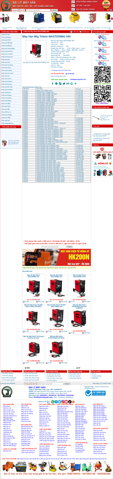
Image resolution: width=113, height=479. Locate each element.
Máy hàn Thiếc (6, 117)
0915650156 (52, 395)
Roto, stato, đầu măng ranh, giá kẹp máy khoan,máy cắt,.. (90, 459)
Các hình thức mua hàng (54, 378)
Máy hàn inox (6, 76)
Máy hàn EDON (6, 40)
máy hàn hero (71, 268)
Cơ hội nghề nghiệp (8, 380)
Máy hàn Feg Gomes (7, 73)
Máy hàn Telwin (6, 67)
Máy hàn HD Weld (7, 86)
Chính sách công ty (30, 371)
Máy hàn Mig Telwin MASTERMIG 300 (56, 276)
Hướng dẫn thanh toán (54, 376)
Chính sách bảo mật (31, 373)
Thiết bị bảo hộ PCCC (28, 452)
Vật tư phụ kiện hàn (7, 123)
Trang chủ (15, 10)
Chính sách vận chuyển (32, 380)
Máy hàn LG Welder (81, 423)
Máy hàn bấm (6, 109)
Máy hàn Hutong (6, 95)
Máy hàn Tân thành (7, 65)
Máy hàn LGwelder (7, 54)
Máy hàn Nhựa (6, 103)
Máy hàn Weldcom (7, 81)
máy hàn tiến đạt (41, 268)
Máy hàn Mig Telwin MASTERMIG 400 (33, 276)
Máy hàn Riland (6, 37)
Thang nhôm (79, 452)
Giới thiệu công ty (7, 373)
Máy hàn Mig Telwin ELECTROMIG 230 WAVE (56, 337)
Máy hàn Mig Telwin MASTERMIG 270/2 (79, 276)
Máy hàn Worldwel (7, 89)
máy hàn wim (63, 268)
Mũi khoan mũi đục (23, 459)
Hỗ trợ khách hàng (52, 371)
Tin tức (94, 374)
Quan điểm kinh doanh (9, 378)
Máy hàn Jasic (6, 34)
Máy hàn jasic (30, 268)
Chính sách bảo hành (31, 375)
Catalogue (95, 378)
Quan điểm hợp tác (75, 374)
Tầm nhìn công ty (7, 375)
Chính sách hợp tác (75, 378)
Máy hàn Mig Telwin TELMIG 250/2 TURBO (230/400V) (33, 305)
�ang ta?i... (56, 210)
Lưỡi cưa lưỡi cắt (45, 459)
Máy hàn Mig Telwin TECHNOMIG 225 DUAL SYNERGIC (79, 306)
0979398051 (61, 395)
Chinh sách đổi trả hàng (32, 378)
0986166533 (43, 395)
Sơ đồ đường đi (52, 380)
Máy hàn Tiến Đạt (7, 42)
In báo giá (74, 32)
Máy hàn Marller (7, 98)
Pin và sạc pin (55, 459)
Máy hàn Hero (6, 59)
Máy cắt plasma (6, 92)
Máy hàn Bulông (6, 100)
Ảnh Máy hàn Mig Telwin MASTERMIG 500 (36, 62)
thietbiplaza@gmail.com (78, 79)
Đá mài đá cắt (34, 459)
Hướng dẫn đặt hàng (53, 374)
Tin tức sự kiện (95, 371)
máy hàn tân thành (52, 268)
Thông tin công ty (7, 371)
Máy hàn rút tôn (6, 78)
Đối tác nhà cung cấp (75, 371)
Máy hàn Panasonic (7, 56)
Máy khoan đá (61, 442)
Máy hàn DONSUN (7, 51)
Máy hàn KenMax (7, 70)
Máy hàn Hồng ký (7, 45)
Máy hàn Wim (6, 62)
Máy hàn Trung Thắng (8, 48)
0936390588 (70, 395)
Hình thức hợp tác (75, 376)
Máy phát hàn (6, 120)
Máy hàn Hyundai (7, 84)
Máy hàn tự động (7, 114)
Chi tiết (26, 301)
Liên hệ (22, 10)
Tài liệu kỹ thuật (96, 376)
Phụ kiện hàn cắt (66, 459)
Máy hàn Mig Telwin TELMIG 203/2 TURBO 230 (56, 305)
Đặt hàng (40, 301)
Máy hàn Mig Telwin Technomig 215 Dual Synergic (33, 337)
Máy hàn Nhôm (6, 106)
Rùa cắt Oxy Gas (6, 112)
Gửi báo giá (84, 32)
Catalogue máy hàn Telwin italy (61, 70)
